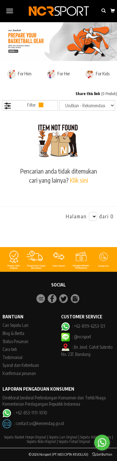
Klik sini (79, 180)
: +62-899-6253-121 (83, 326)
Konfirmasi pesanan (19, 373)
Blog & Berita (13, 333)
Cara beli (9, 349)
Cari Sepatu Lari (15, 325)
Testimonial (12, 357)
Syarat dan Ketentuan (20, 365)
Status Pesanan (15, 341)
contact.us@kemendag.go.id (40, 423)
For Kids (97, 74)
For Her (58, 74)
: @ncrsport (76, 336)
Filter (23, 106)
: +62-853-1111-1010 (24, 412)
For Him (19, 74)
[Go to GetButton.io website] (102, 455)
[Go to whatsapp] (102, 442)
